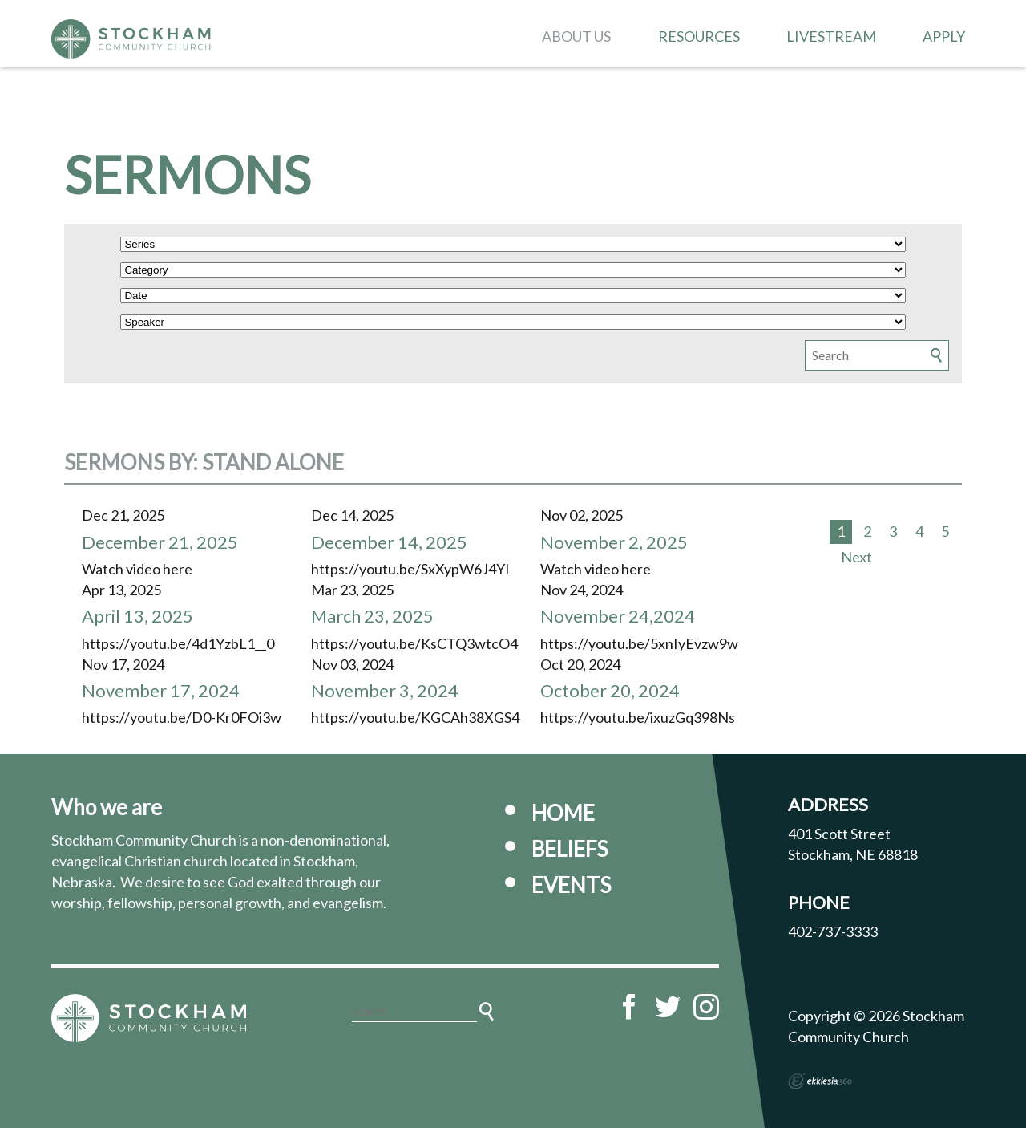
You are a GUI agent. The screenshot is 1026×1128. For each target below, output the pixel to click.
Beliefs (569, 849)
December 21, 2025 (160, 542)
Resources (699, 36)
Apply (944, 36)
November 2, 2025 (614, 542)
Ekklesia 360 (820, 1081)
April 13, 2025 (137, 616)
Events (571, 885)
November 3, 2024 (384, 690)
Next (856, 557)
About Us (576, 36)
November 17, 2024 (161, 690)
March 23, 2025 (372, 616)
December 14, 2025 (389, 542)
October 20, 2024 (610, 690)
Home (563, 813)
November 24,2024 (617, 616)
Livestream (831, 36)
